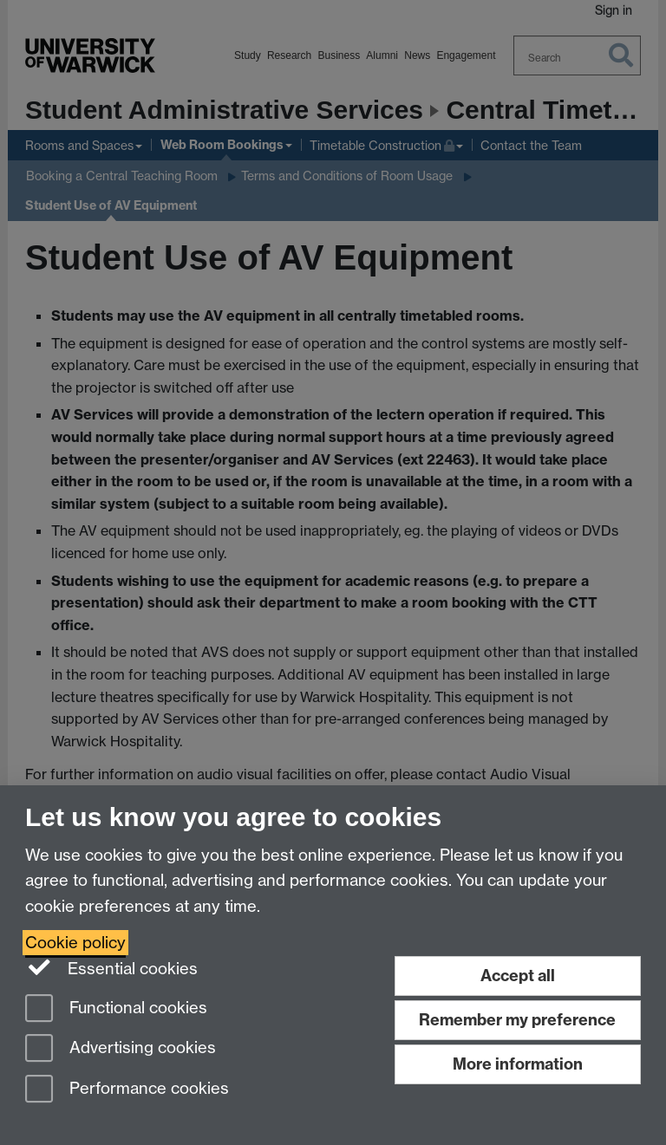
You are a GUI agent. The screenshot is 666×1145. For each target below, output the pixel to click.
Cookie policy (75, 943)
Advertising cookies (120, 1049)
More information (518, 1064)
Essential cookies (111, 967)
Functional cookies (116, 1009)
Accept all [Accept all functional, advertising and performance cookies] (517, 976)
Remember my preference (517, 1020)
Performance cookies (127, 1090)
